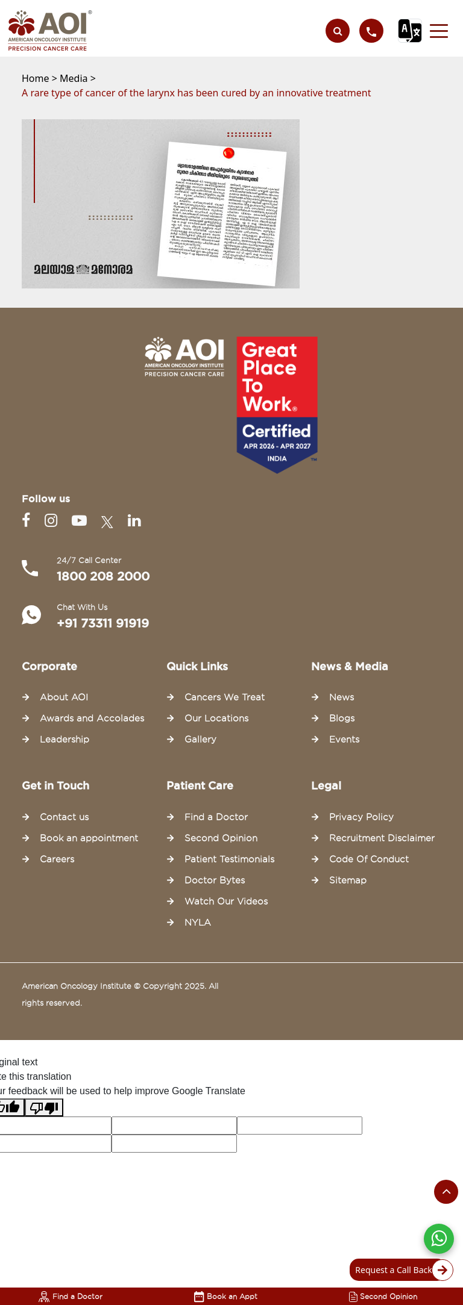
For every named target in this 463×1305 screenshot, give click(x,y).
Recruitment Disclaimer (382, 838)
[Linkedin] (134, 520)
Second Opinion (383, 1296)
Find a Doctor (70, 1296)
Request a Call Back (400, 1270)
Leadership (64, 739)
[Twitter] (109, 520)
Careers (57, 859)
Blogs (341, 718)
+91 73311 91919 (103, 623)
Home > (41, 78)
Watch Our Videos (226, 901)
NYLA (197, 922)
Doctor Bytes (214, 880)
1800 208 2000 (103, 576)
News (341, 697)
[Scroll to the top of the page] (446, 1192)
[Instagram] (53, 520)
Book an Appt (225, 1296)
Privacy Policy (361, 817)
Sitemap (348, 880)
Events (344, 739)
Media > (78, 78)
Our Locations (216, 718)
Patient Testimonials (229, 859)
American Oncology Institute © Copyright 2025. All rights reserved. (120, 994)
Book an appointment (89, 838)
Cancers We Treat (224, 697)
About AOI (64, 697)
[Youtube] (82, 520)
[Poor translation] (44, 1107)
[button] (439, 31)
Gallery (200, 739)
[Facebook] (28, 520)
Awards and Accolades (92, 718)
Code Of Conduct (369, 859)
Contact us (64, 817)
